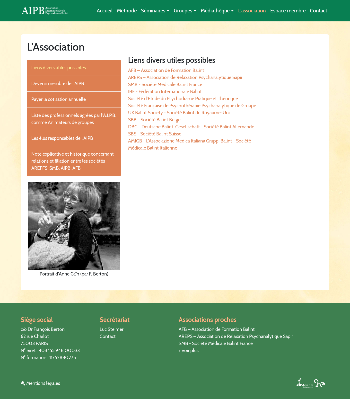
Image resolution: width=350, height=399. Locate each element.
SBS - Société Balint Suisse (154, 134)
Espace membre (288, 11)
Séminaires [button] (153, 11)
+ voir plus (189, 350)
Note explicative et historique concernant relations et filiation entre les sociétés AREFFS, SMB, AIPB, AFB (72, 161)
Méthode (127, 11)
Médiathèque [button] (215, 11)
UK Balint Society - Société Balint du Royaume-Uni (179, 112)
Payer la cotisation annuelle (58, 99)
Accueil (105, 11)
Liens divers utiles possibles (58, 68)
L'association (252, 11)
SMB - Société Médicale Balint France (165, 84)
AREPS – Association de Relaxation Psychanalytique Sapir (185, 77)
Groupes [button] (183, 11)
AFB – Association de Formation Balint (166, 70)
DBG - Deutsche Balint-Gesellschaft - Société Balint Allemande (191, 127)
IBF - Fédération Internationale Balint (165, 91)
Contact (318, 11)
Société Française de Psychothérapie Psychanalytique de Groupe (192, 105)
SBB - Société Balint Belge (154, 120)
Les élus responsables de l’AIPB (62, 138)
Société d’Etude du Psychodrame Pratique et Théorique (183, 98)
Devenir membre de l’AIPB (57, 83)
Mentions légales (40, 383)
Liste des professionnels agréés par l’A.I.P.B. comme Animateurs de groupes (73, 118)
